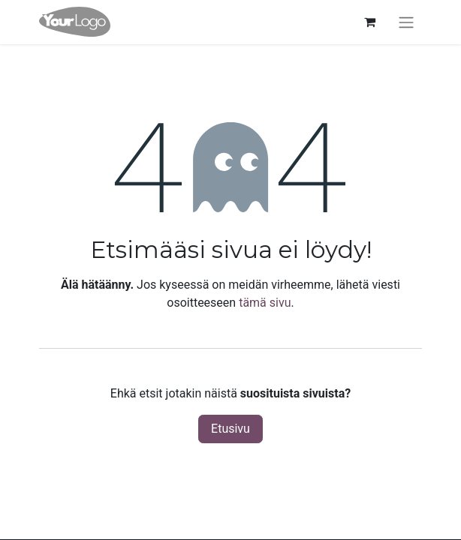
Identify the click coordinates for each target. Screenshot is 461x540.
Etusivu (230, 429)
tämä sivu (265, 303)
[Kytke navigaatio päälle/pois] (406, 22)
